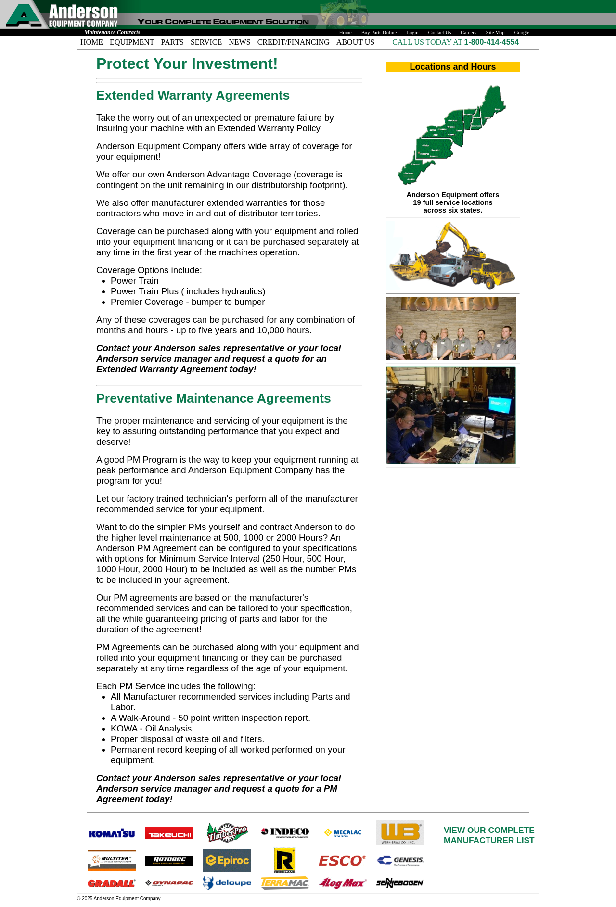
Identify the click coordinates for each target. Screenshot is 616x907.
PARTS (172, 42)
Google (521, 32)
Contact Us (439, 32)
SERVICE (206, 42)
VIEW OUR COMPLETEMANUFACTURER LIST (489, 835)
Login (412, 32)
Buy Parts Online (379, 32)
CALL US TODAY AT (428, 42)
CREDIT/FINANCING (293, 42)
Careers (468, 32)
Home (345, 32)
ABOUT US (355, 42)
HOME (91, 42)
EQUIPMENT (132, 42)
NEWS (239, 42)
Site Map (495, 32)
